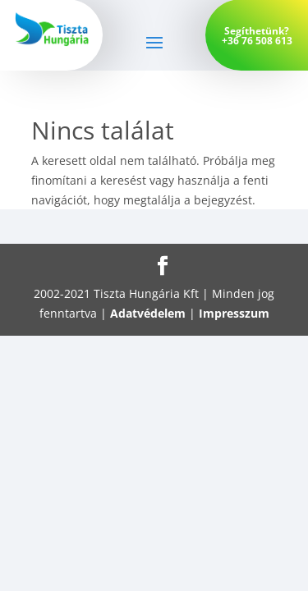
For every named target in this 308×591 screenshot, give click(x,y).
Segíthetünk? (256, 31)
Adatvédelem (148, 313)
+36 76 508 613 (257, 41)
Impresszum (234, 313)
